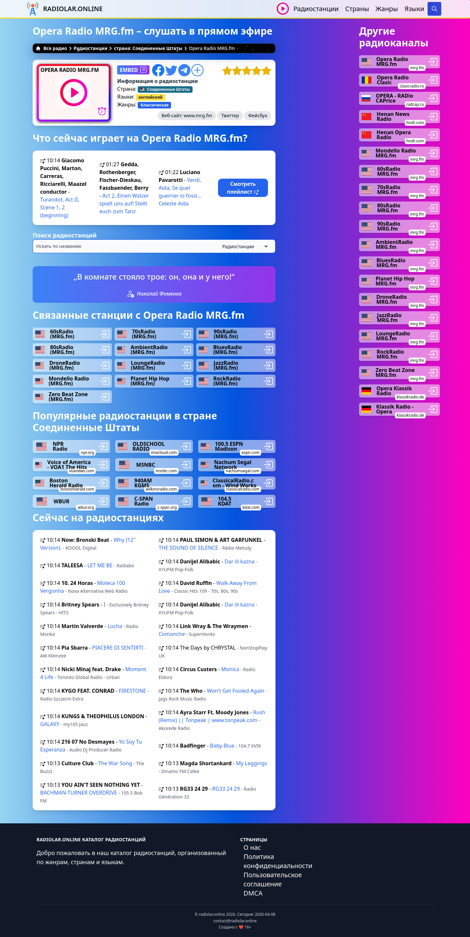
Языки (414, 8)
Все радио (51, 48)
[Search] (434, 9)
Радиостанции (316, 8)
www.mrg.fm (198, 115)
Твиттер (230, 115)
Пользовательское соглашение (272, 879)
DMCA (252, 893)
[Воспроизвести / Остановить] (282, 8)
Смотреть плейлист (243, 187)
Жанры (387, 8)
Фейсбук (257, 115)
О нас (252, 847)
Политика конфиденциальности (277, 861)
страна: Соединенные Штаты (148, 48)
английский (150, 97)
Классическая (154, 105)
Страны (357, 8)
